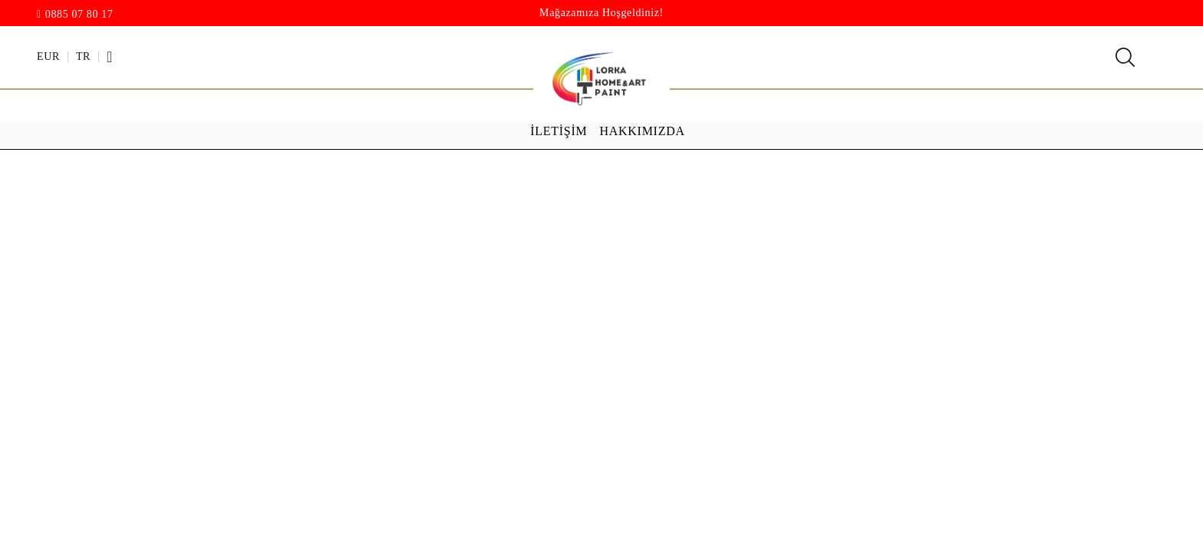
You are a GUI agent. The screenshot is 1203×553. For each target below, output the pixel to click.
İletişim (558, 130)
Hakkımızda (642, 130)
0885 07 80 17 (79, 14)
